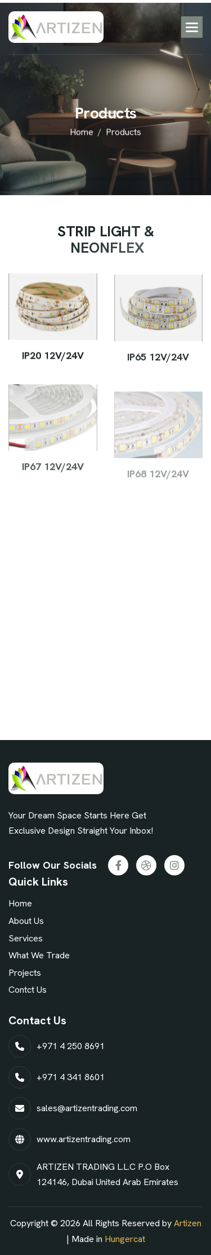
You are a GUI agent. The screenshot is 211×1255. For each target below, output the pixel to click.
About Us (26, 921)
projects (24, 973)
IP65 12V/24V (158, 358)
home (81, 133)
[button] (192, 27)
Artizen (187, 1223)
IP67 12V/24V (53, 470)
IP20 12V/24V (53, 356)
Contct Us (27, 990)
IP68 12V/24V (158, 480)
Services (25, 938)
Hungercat (125, 1239)
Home (20, 903)
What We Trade (39, 955)
